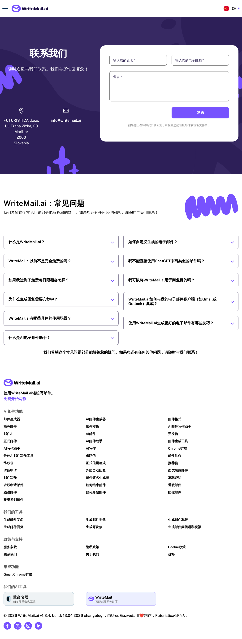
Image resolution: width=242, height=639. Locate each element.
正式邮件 (10, 441)
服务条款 (10, 547)
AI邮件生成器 (96, 419)
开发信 (173, 434)
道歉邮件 (174, 485)
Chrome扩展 (177, 448)
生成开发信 (94, 527)
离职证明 (174, 478)
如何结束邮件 (96, 485)
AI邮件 (91, 434)
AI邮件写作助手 (179, 426)
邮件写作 (10, 478)
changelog (92, 615)
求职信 (91, 456)
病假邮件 (174, 492)
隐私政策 (92, 547)
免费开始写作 (15, 399)
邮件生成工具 (178, 441)
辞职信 (8, 463)
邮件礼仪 (174, 456)
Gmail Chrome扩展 (18, 574)
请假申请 (10, 470)
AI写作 (91, 448)
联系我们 (10, 554)
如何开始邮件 (96, 492)
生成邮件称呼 (178, 520)
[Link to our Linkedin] (38, 626)
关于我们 (92, 554)
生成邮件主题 (96, 520)
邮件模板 (92, 426)
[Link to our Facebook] (7, 626)
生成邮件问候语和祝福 (184, 527)
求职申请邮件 (13, 485)
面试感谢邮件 (178, 470)
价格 (171, 554)
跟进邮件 (10, 492)
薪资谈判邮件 (13, 499)
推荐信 (173, 463)
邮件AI (8, 434)
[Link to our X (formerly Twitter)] (18, 626)
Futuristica (163, 615)
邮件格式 (174, 419)
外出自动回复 (96, 470)
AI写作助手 (12, 448)
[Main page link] (22, 382)
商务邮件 (10, 426)
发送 (200, 112)
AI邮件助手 (94, 441)
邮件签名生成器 (97, 478)
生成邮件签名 (13, 520)
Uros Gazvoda (122, 615)
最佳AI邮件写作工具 (18, 456)
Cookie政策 (176, 547)
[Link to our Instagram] (28, 626)
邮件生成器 (12, 419)
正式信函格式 (96, 463)
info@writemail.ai (65, 120)
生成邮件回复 (13, 527)
